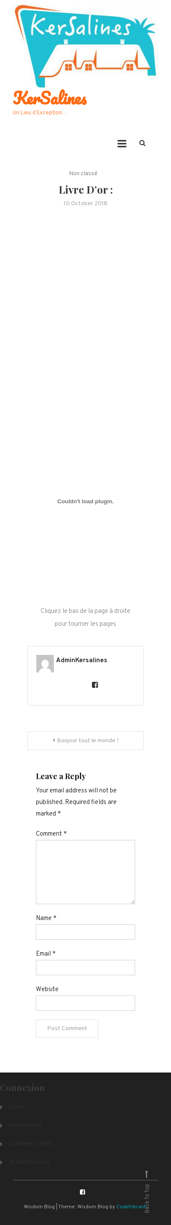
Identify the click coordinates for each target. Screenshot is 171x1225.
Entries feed (25, 1125)
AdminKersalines (81, 661)
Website (47, 990)
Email (46, 954)
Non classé (83, 173)
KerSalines (49, 97)
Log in (17, 1107)
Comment (51, 834)
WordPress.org (29, 1162)
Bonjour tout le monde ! (87, 740)
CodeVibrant (131, 1207)
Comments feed (30, 1143)
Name (46, 918)
